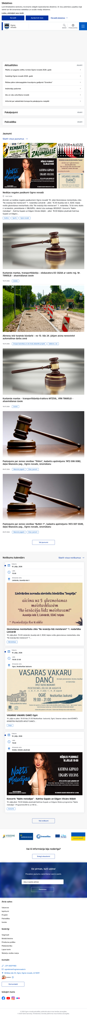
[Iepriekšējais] (4, 836)
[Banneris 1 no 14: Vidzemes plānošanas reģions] (9, 836)
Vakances (5, 907)
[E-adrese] (6, 977)
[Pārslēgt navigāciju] (83, 26)
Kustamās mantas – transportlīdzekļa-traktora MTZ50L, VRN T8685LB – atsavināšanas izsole (38, 400)
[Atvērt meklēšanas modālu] (64, 26)
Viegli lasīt (5, 935)
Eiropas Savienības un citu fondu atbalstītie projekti (29, 344)
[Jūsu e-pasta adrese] (43, 881)
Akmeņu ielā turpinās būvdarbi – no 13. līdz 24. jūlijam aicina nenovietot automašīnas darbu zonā (39, 337)
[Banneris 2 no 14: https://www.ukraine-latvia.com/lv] (26, 836)
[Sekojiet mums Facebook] (3, 998)
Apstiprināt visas (37, 18)
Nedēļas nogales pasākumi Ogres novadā (23, 192)
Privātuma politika (8, 942)
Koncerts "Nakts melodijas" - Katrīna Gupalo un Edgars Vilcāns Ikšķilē (41, 798)
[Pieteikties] (42, 889)
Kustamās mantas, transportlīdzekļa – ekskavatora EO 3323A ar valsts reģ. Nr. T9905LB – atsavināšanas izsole (42, 274)
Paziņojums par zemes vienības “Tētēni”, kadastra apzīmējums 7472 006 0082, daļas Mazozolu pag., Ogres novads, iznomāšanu (42, 462)
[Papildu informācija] (13, 977)
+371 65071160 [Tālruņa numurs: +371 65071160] (10, 966)
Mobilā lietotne (7, 938)
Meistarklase (12, 642)
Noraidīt (13, 18)
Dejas (10, 725)
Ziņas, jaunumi (32, 469)
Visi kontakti (13, 984)
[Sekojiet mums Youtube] (8, 998)
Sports (15, 218)
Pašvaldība (6, 918)
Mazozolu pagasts (18, 469)
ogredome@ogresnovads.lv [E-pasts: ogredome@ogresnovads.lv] (15, 969)
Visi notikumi (43, 821)
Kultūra (6, 218)
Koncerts (11, 809)
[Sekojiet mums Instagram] (13, 998)
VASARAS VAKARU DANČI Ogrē (22, 715)
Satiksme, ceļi (53, 344)
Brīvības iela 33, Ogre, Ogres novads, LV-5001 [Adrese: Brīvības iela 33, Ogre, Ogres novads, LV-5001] (22, 973)
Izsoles (15, 281)
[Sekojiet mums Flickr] (18, 998)
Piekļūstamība (7, 946)
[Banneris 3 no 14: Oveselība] (43, 836)
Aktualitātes (11, 65)
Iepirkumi (5, 911)
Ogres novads (24, 218)
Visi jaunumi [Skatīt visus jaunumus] (43, 542)
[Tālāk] (82, 836)
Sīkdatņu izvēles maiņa (10, 953)
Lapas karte (6, 949)
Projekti (4, 915)
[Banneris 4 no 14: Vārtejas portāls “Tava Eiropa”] (61, 836)
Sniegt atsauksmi (43, 856)
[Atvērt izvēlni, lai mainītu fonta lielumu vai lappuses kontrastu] (73, 26)
